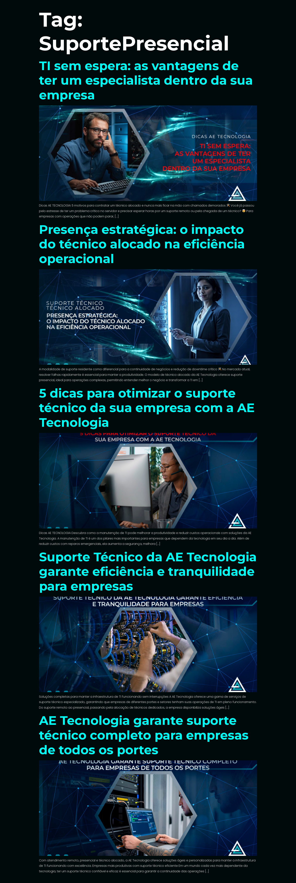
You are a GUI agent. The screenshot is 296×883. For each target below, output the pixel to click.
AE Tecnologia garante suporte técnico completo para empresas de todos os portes (144, 735)
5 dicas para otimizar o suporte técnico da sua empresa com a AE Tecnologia (147, 408)
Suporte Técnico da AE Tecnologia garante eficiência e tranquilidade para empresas (148, 571)
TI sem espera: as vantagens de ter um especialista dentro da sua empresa (146, 80)
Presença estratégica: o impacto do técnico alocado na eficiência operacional (142, 244)
